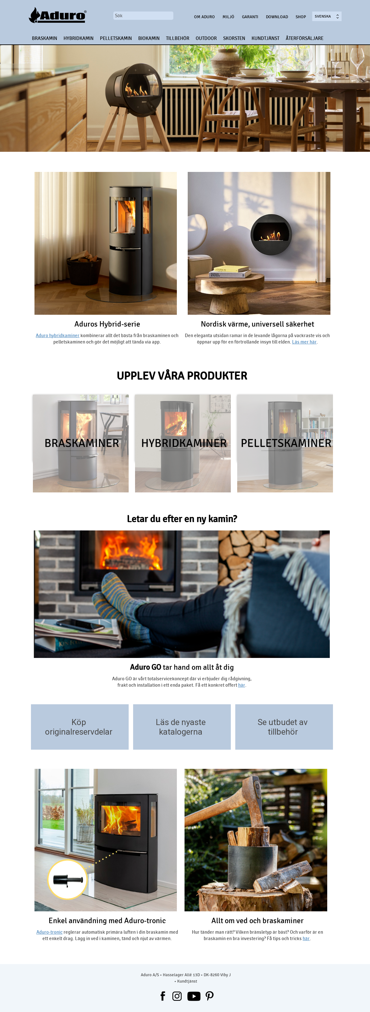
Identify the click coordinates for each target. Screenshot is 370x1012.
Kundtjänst (187, 981)
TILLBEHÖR (177, 38)
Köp (79, 722)
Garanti (250, 16)
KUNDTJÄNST (265, 38)
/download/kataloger (223, 740)
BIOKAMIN (149, 38)
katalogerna (180, 732)
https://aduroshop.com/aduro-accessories (325, 740)
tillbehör (283, 732)
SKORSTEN (234, 38)
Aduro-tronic (49, 932)
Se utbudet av (283, 722)
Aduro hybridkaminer (57, 335)
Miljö (228, 16)
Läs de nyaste (181, 722)
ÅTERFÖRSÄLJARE (304, 38)
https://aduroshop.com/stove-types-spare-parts (121, 740)
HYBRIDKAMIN (79, 38)
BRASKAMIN (44, 38)
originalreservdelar (78, 732)
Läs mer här (304, 342)
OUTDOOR (206, 38)
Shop (301, 16)
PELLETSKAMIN (116, 38)
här (241, 685)
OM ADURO (204, 16)
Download (277, 16)
